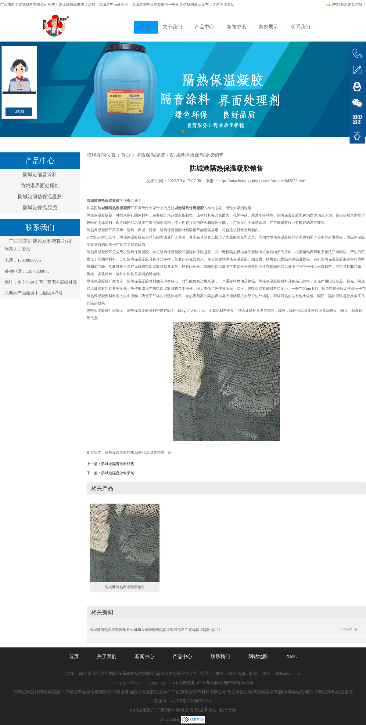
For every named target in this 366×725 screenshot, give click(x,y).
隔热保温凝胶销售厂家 (153, 452)
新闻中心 (144, 656)
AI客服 (19, 112)
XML (291, 656)
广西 (160, 710)
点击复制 (187, 682)
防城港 (201, 710)
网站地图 (258, 656)
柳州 (222, 710)
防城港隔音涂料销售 (117, 464)
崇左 (213, 710)
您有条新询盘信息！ (345, 4)
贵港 (232, 710)
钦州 (180, 710)
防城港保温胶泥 (40, 207)
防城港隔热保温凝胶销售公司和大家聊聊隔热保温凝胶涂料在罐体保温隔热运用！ (155, 630)
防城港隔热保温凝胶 (40, 196)
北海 (189, 710)
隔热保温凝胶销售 (119, 452)
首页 (145, 26)
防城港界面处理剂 (39, 185)
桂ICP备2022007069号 (191, 701)
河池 (170, 710)
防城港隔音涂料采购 (117, 473)
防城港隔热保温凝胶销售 (197, 155)
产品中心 (204, 26)
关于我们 (172, 26)
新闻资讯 (236, 26)
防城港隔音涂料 (82, 4)
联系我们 (300, 26)
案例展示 (268, 26)
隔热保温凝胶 (150, 155)
